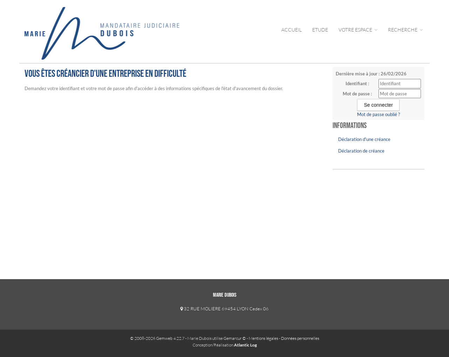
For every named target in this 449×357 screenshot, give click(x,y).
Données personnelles (300, 338)
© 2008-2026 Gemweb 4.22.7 (157, 338)
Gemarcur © (234, 338)
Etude (320, 30)
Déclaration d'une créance (364, 139)
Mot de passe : (357, 93)
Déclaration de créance (361, 151)
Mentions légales (263, 338)
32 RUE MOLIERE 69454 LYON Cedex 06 (224, 308)
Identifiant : (357, 83)
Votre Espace (358, 30)
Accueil (291, 30)
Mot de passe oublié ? (378, 114)
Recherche (405, 30)
